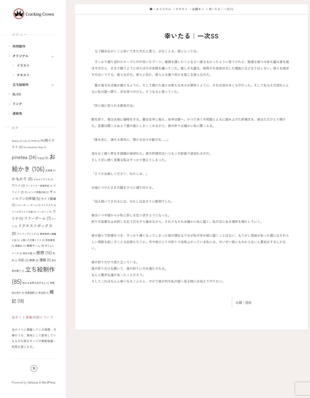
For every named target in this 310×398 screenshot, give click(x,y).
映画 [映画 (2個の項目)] (33, 260)
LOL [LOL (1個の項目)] (26, 140)
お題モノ (198, 9)
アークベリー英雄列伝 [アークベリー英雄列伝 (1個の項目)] (39, 185)
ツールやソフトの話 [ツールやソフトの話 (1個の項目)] (24, 211)
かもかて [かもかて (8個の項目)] (22, 178)
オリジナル (163, 9)
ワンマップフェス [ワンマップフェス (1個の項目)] (28, 233)
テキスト (182, 9)
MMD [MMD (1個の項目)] (35, 140)
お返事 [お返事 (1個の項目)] (50, 170)
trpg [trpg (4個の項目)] (42, 157)
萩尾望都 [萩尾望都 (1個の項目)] (31, 292)
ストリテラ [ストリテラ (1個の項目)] (48, 205)
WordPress (48, 382)
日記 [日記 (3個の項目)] (23, 260)
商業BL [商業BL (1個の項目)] (20, 245)
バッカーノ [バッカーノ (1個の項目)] (44, 211)
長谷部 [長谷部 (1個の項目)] (43, 292)
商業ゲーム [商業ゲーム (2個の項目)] (35, 246)
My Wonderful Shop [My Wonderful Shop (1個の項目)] (35, 147)
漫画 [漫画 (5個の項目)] (45, 259)
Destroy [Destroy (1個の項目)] (17, 140)
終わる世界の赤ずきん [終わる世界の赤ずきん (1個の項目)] (36, 282)
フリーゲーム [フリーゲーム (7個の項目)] (37, 218)
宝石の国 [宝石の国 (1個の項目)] (29, 253)
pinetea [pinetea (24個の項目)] (24, 156)
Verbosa (32, 382)
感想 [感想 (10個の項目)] (44, 252)
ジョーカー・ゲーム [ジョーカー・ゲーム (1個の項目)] (28, 205)
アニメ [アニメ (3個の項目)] (18, 185)
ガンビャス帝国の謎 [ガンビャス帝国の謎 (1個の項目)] (36, 192)
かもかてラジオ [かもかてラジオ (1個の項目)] (43, 179)
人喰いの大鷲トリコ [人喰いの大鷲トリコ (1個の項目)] (32, 240)
